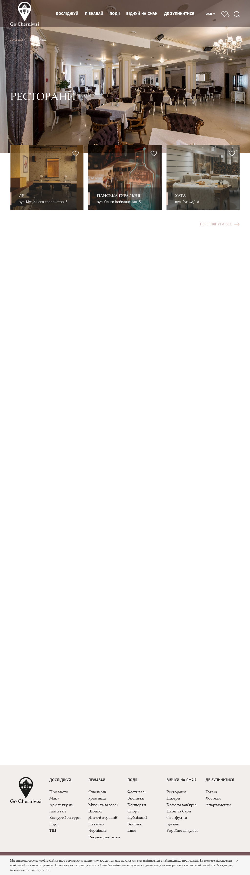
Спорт (133, 811)
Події (115, 14)
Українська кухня (182, 830)
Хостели (213, 798)
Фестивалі (136, 791)
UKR (210, 14)
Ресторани (38, 39)
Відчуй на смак (141, 14)
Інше (131, 830)
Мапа (54, 798)
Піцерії (173, 798)
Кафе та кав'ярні (182, 804)
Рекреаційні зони (104, 837)
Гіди (53, 824)
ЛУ (21, 201)
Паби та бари (179, 811)
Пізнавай (94, 14)
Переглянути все (220, 230)
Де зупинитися (179, 14)
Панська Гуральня (118, 201)
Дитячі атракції (102, 817)
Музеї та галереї (103, 804)
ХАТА (180, 201)
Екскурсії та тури (65, 817)
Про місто (58, 791)
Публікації (137, 817)
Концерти (136, 804)
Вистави (134, 824)
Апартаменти (218, 804)
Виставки (135, 798)
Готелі (211, 791)
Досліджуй (67, 14)
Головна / (17, 39)
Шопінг (95, 811)
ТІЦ (52, 830)
